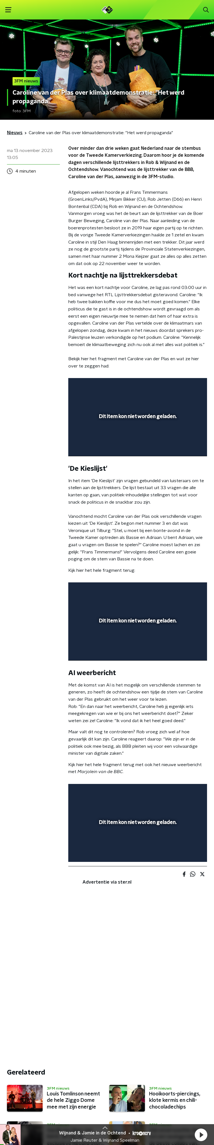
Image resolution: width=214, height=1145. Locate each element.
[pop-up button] (177, 386)
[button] (201, 1135)
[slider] (136, 446)
